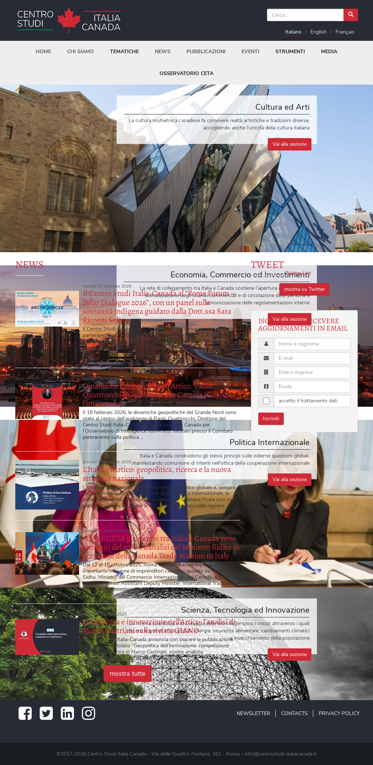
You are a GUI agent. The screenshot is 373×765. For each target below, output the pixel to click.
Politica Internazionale (269, 442)
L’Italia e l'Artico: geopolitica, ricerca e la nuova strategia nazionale (157, 474)
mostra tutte (127, 673)
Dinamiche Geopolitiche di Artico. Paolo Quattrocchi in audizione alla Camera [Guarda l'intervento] (157, 394)
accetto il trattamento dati (308, 400)
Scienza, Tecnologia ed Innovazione (245, 610)
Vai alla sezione (289, 144)
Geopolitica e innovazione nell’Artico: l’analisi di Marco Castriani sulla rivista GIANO (159, 626)
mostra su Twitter (304, 289)
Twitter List (298, 273)
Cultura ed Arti (282, 107)
